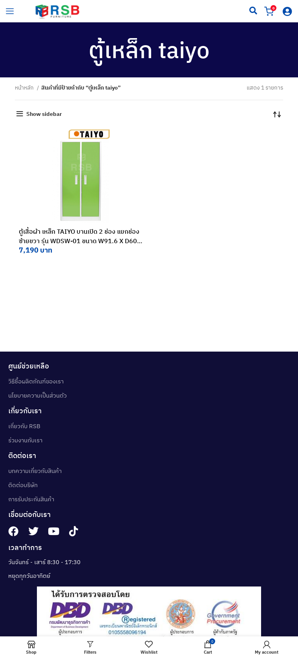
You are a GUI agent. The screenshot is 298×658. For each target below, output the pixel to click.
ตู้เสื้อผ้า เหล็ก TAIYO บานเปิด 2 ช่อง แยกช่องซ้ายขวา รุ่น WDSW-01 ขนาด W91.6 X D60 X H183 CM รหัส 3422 (81, 240)
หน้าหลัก (25, 87)
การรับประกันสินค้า (31, 499)
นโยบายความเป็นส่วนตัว (37, 395)
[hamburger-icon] (10, 11)
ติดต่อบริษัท (23, 485)
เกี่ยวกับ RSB (24, 426)
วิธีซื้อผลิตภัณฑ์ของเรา (36, 381)
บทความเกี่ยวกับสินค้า (35, 471)
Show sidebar (44, 113)
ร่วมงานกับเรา (25, 440)
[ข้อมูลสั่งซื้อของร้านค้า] (277, 114)
